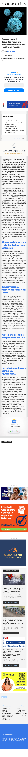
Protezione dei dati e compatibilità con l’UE (11, 127)
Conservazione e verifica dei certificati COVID (13, 123)
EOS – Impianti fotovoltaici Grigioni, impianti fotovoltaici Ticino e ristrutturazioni (21, 712)
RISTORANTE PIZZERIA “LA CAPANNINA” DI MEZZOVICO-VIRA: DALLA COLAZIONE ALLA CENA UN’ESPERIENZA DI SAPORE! (13, 590)
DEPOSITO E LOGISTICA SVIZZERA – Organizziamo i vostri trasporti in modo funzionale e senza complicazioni (7, 714)
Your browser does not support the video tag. (12, 450)
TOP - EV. (4, 697)
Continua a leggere (11, 602)
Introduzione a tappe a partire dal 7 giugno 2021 (14, 131)
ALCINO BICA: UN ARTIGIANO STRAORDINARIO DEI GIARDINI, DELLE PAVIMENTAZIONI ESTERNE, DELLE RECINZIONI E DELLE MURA (13, 622)
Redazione (11, 51)
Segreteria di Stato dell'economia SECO (13, 59)
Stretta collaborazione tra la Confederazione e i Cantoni (13, 120)
